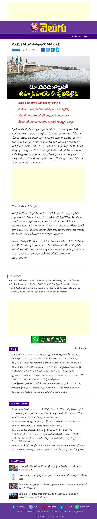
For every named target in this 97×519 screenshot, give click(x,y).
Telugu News (78, 512)
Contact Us (30, 512)
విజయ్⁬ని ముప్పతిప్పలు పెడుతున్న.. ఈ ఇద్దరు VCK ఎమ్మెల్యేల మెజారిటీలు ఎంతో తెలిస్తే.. (46, 434)
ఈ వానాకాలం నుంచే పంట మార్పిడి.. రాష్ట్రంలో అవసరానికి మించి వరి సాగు (42, 430)
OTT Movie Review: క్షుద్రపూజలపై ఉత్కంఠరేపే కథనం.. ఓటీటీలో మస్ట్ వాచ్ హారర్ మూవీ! (47, 422)
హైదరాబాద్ (16, 50)
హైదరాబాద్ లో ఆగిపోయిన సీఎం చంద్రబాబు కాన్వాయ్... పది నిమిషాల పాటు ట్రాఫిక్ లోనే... (48, 375)
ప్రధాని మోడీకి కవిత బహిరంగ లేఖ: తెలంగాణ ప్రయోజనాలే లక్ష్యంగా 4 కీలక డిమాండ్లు (45, 280)
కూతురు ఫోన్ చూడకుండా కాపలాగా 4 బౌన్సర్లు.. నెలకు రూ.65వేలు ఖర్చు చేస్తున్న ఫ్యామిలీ (47, 409)
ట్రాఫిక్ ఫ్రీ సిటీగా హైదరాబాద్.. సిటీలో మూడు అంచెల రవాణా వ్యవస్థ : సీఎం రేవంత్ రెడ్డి (46, 384)
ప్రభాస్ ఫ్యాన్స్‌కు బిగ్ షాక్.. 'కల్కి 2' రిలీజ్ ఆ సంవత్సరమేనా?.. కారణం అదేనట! (43, 371)
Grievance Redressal (61, 512)
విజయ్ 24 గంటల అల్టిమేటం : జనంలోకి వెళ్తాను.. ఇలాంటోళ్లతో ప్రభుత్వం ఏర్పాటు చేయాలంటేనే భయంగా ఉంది (44, 440)
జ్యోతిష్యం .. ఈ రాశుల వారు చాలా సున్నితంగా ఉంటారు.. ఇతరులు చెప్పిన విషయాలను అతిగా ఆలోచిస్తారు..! (48, 496)
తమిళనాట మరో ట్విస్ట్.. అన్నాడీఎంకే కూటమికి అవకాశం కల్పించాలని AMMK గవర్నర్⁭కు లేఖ (48, 445)
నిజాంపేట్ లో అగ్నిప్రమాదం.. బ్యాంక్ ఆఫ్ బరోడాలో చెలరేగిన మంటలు (39, 292)
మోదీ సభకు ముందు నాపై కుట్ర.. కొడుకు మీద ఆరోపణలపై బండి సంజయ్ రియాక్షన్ (44, 284)
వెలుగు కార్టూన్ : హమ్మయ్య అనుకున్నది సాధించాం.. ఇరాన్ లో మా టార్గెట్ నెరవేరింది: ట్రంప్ (53, 477)
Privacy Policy (43, 512)
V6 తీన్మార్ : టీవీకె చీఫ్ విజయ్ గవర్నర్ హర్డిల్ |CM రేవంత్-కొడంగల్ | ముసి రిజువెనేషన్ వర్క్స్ (50, 468)
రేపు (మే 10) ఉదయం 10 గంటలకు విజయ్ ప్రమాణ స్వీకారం (35, 380)
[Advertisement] (48, 11)
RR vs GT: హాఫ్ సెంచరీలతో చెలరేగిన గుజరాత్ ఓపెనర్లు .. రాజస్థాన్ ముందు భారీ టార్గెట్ (46, 367)
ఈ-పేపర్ (76, 36)
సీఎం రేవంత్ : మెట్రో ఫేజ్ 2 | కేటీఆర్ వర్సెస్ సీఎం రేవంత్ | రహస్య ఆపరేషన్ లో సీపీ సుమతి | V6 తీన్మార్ (53, 486)
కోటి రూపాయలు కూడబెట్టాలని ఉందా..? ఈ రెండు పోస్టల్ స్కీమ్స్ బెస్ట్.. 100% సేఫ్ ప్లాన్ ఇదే (48, 450)
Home (19, 512)
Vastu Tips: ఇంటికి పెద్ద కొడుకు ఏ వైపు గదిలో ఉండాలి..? (34, 418)
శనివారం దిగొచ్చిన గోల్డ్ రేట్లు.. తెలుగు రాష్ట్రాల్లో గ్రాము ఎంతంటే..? (38, 426)
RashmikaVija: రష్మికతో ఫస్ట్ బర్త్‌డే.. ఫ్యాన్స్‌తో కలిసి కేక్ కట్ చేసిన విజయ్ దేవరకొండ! (45, 388)
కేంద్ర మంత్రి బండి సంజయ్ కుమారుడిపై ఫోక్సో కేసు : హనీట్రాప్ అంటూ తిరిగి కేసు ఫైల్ (45, 288)
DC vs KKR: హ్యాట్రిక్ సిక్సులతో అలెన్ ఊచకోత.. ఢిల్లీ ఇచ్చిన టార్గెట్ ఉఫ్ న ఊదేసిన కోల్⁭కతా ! (48, 413)
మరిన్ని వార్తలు (81, 348)
